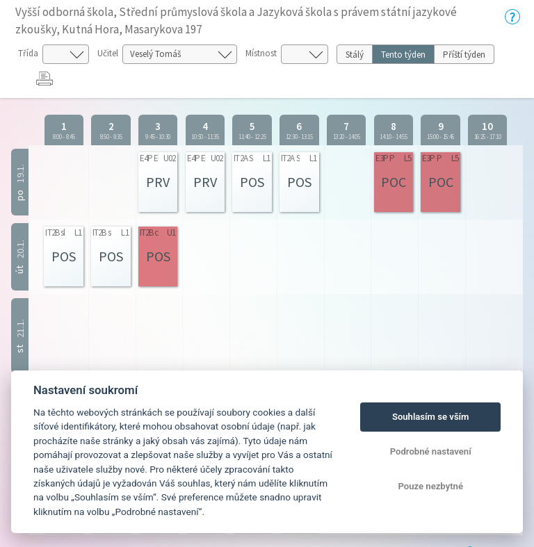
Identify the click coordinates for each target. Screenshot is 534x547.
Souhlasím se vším (430, 416)
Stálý (355, 54)
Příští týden (464, 54)
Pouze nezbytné (430, 486)
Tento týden (403, 54)
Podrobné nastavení (430, 451)
